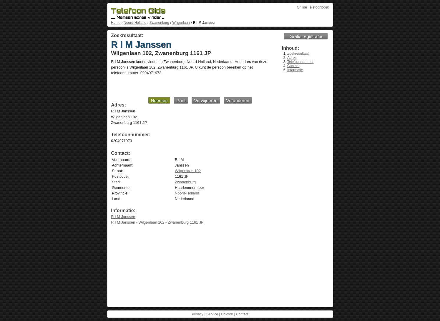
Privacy (197, 314)
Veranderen (237, 100)
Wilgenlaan (181, 23)
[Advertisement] (181, 86)
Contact (293, 66)
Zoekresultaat (298, 53)
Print (180, 100)
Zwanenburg (159, 23)
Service (212, 314)
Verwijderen (205, 100)
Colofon (227, 314)
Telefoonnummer (300, 62)
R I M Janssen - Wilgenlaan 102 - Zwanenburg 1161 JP (157, 222)
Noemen (159, 100)
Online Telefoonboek (313, 7)
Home (115, 23)
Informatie (295, 70)
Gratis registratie (306, 36)
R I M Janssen (123, 216)
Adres (291, 58)
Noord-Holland (135, 23)
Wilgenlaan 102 (188, 171)
